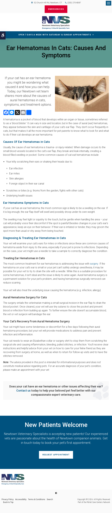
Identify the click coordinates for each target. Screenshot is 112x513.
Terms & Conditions (36, 499)
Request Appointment (56, 455)
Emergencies (56, 9)
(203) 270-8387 (74, 2)
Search (50, 499)
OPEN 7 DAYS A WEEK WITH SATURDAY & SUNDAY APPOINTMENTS (54, 35)
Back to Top (8, 502)
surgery (94, 263)
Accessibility (20, 499)
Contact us (23, 390)
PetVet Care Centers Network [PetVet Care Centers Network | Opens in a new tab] (98, 502)
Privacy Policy (8, 499)
